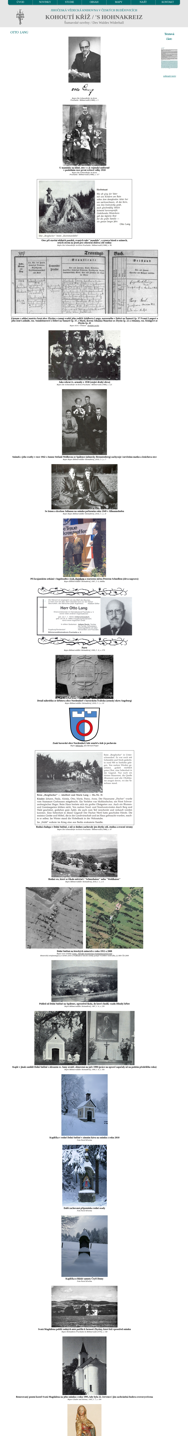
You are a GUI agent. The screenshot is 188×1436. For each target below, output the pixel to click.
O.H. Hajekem (77, 579)
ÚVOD (20, 2)
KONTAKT (168, 2)
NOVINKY (45, 2)
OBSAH (94, 2)
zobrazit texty (169, 76)
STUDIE (69, 2)
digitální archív (93, 326)
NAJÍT (143, 2)
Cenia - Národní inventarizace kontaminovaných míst (92, 954)
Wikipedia (79, 746)
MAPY (118, 2)
